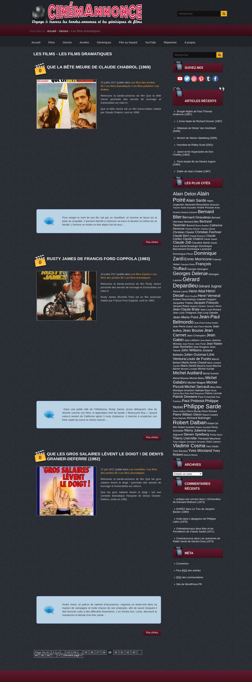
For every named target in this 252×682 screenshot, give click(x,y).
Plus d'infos (152, 242)
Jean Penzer (189, 344)
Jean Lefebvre (192, 340)
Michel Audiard (187, 372)
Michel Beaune (181, 378)
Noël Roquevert (197, 393)
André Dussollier (188, 207)
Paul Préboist (193, 401)
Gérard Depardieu (186, 282)
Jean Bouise (193, 330)
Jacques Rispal (181, 306)
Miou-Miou (215, 387)
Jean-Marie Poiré (185, 317)
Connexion (182, 563)
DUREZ (180, 508)
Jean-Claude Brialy (186, 309)
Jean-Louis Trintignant (184, 312)
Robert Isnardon (186, 427)
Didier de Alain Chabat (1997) (194, 171)
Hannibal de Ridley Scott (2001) (195, 144)
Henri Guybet (191, 296)
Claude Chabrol (193, 238)
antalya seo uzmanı (187, 499)
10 (68, 652)
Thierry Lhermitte (185, 438)
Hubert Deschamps (184, 299)
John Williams (191, 350)
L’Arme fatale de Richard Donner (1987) (199, 121)
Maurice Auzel (204, 365)
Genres (63, 31)
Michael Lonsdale (189, 369)
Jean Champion (196, 335)
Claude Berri (181, 235)
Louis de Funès (198, 359)
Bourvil (191, 225)
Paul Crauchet (206, 396)
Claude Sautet (210, 239)
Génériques (104, 42)
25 (85, 652)
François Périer (188, 264)
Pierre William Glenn (187, 414)
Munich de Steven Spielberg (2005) (197, 137)
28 (103, 652)
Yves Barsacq (180, 451)
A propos (189, 42)
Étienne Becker (191, 455)
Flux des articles (188, 570)
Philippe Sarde (202, 406)
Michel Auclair (206, 368)
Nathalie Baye (202, 390)
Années (84, 42)
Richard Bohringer (199, 418)
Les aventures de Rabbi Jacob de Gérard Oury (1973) (196, 540)
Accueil (51, 31)
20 (74, 652)
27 (97, 652)
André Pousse (205, 207)
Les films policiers (143, 86)
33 (133, 652)
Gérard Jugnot (210, 286)
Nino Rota (184, 393)
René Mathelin (179, 418)
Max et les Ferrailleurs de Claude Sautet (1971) (193, 530)
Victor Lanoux (213, 441)
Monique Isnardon (183, 390)
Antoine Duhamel (189, 212)
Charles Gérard (208, 229)
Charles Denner (192, 229)
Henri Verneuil (209, 296)
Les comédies (137, 469)
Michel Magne (196, 382)
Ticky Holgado (179, 442)
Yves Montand (200, 450)
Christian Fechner (208, 232)
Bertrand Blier (191, 221)
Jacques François (206, 302)
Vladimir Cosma (189, 445)
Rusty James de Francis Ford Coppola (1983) (98, 258)
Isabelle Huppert (206, 299)
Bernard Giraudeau (197, 217)
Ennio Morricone (198, 259)
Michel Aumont (211, 373)
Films (51, 42)
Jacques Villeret (214, 306)
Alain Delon (184, 193)
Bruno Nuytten (202, 225)
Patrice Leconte (213, 393)
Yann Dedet (212, 446)
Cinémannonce (184, 538)
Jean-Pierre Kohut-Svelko (206, 323)
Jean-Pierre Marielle (202, 326)
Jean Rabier (214, 343)
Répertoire (170, 42)
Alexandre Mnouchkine (197, 204)
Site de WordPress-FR (189, 584)
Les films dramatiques (118, 86)
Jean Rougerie (201, 347)
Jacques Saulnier (198, 306)
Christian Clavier (183, 232)
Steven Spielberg (196, 434)
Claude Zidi (182, 242)
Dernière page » (72, 655)
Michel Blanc (197, 378)
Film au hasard (128, 42)
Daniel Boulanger (189, 246)
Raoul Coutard (210, 414)
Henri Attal (197, 291)
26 (91, 652)
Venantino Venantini (196, 442)
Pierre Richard (209, 411)
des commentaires (189, 577)
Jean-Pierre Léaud (183, 326)
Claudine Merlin (201, 242)
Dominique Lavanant (199, 249)
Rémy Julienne (195, 430)
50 (42, 655)
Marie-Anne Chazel (194, 362)
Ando (179, 518)
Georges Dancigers (197, 269)
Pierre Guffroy (179, 411)
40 (36, 655)
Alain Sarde (196, 200)
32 (127, 652)
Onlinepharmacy (185, 528)
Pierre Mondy (194, 411)
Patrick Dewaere (185, 397)
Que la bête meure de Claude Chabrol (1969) (99, 67)
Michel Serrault (196, 387)
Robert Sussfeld (203, 427)
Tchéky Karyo (216, 434)
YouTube (150, 42)
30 (115, 652)
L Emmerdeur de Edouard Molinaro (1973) (197, 500)
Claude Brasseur (197, 236)
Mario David (188, 365)
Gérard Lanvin (180, 291)
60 (48, 655)
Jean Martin (205, 340)
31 (121, 652)
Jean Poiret (200, 344)
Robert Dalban (190, 422)
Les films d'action (140, 274)
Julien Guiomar (195, 354)
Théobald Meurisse (208, 438)
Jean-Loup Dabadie (207, 312)
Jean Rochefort (183, 346)
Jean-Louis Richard (210, 309)
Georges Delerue (190, 273)
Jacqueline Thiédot (183, 303)
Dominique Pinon (183, 253)
